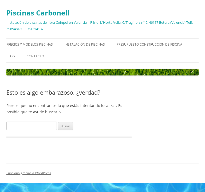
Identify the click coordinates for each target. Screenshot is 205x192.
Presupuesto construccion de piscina (149, 44)
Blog (10, 56)
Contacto (35, 56)
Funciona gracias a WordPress (28, 173)
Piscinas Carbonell (37, 13)
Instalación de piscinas (85, 44)
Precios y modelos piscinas (29, 44)
